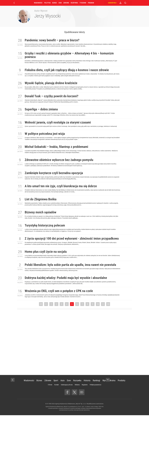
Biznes (54, 3)
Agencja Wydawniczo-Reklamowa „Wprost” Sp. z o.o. (70, 458)
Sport (56, 435)
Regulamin (85, 439)
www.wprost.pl (77, 464)
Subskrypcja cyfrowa (67, 439)
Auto (63, 435)
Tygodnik (83, 3)
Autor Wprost (40, 11)
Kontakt (56, 439)
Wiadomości (38, 3)
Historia (87, 435)
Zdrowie (66, 3)
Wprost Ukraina (108, 435)
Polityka (47, 3)
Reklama (77, 439)
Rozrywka (74, 3)
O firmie (50, 439)
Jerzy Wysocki (47, 16)
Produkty (121, 435)
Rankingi (96, 435)
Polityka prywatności (95, 439)
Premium (91, 3)
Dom (60, 3)
